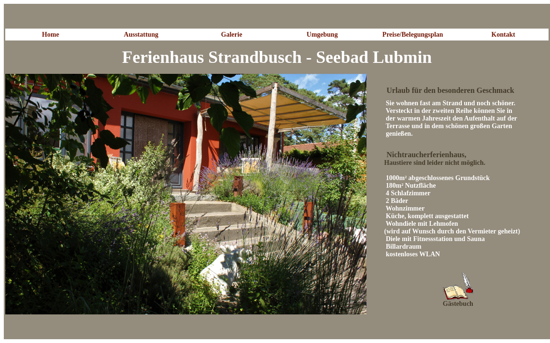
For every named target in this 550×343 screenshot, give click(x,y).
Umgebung (321, 34)
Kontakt (503, 34)
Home (50, 34)
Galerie (231, 34)
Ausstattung (141, 34)
